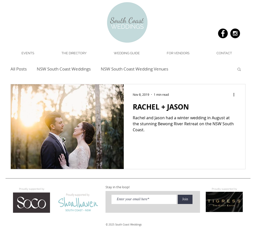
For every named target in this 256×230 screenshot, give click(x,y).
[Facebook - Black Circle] (223, 33)
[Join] (185, 199)
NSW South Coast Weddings (64, 69)
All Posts (18, 69)
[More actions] (235, 95)
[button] (126, 53)
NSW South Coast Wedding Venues (134, 69)
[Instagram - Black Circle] (235, 33)
